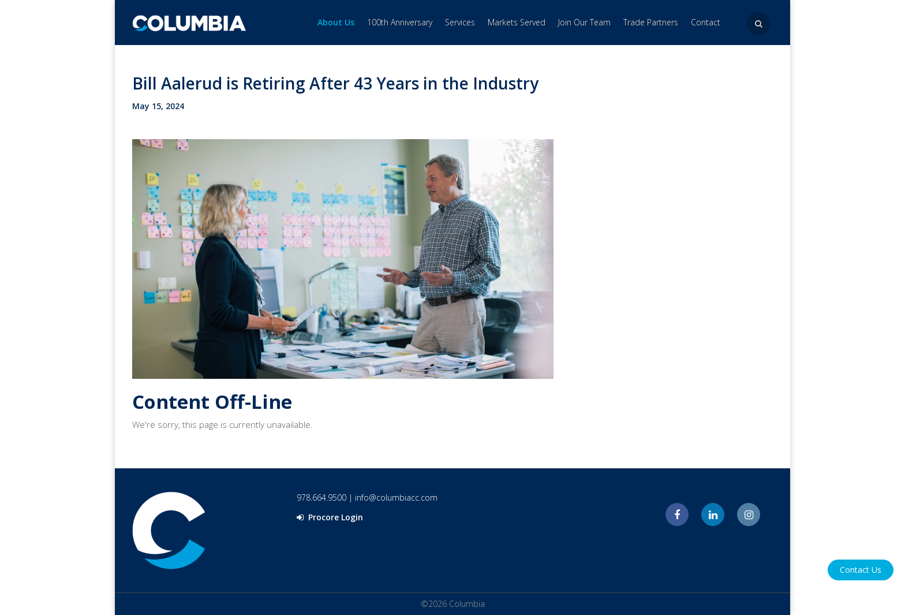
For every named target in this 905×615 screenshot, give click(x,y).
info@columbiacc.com (396, 497)
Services (460, 22)
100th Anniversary (399, 22)
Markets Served (516, 22)
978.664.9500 (321, 497)
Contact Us (860, 569)
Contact (705, 22)
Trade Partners (650, 22)
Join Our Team (584, 22)
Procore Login (330, 517)
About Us (335, 22)
